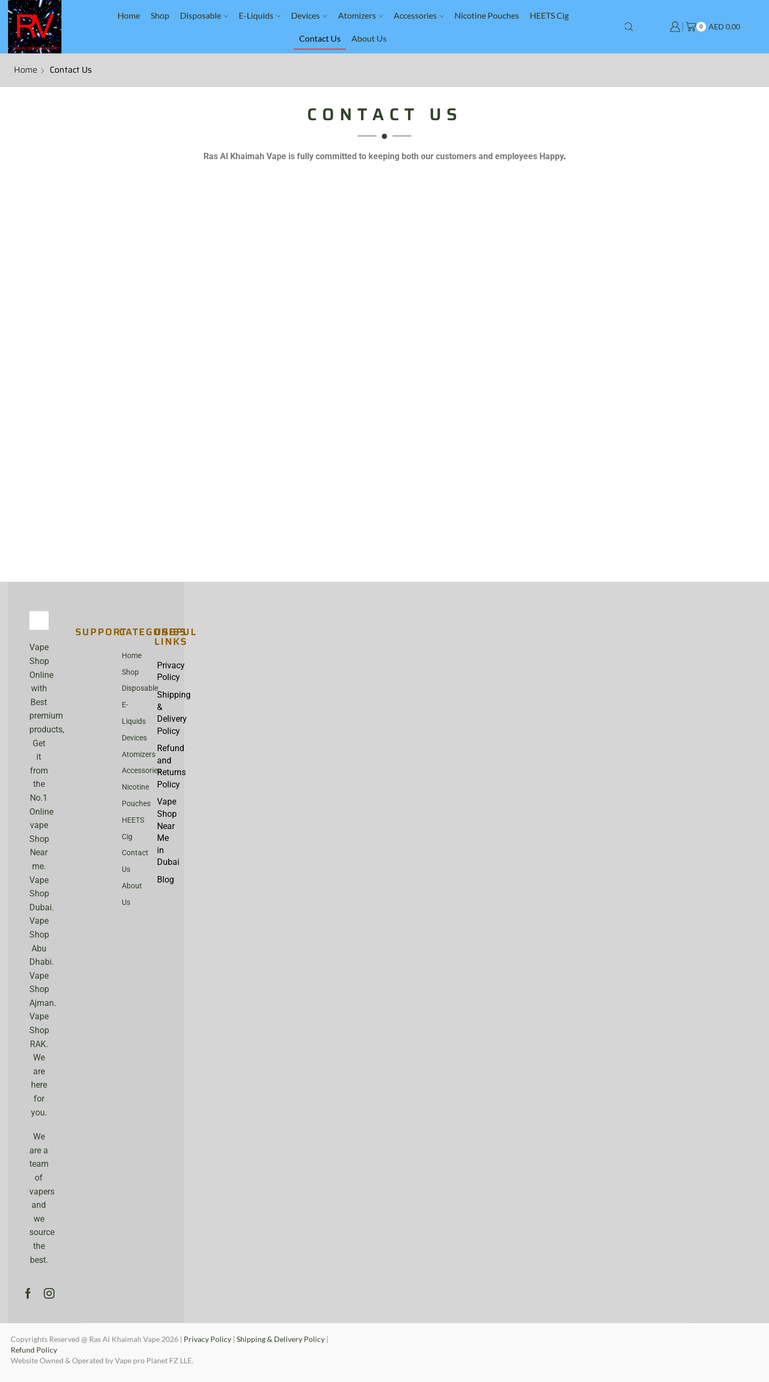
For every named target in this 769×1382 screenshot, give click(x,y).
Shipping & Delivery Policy (168, 713)
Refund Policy (34, 1349)
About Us (369, 38)
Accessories (419, 15)
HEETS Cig (549, 15)
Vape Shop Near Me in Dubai (168, 833)
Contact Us (320, 38)
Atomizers (360, 15)
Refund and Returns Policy (168, 767)
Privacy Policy (168, 671)
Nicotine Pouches (486, 15)
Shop (160, 15)
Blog (165, 881)
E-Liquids (259, 15)
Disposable (204, 15)
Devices (309, 15)
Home (128, 15)
